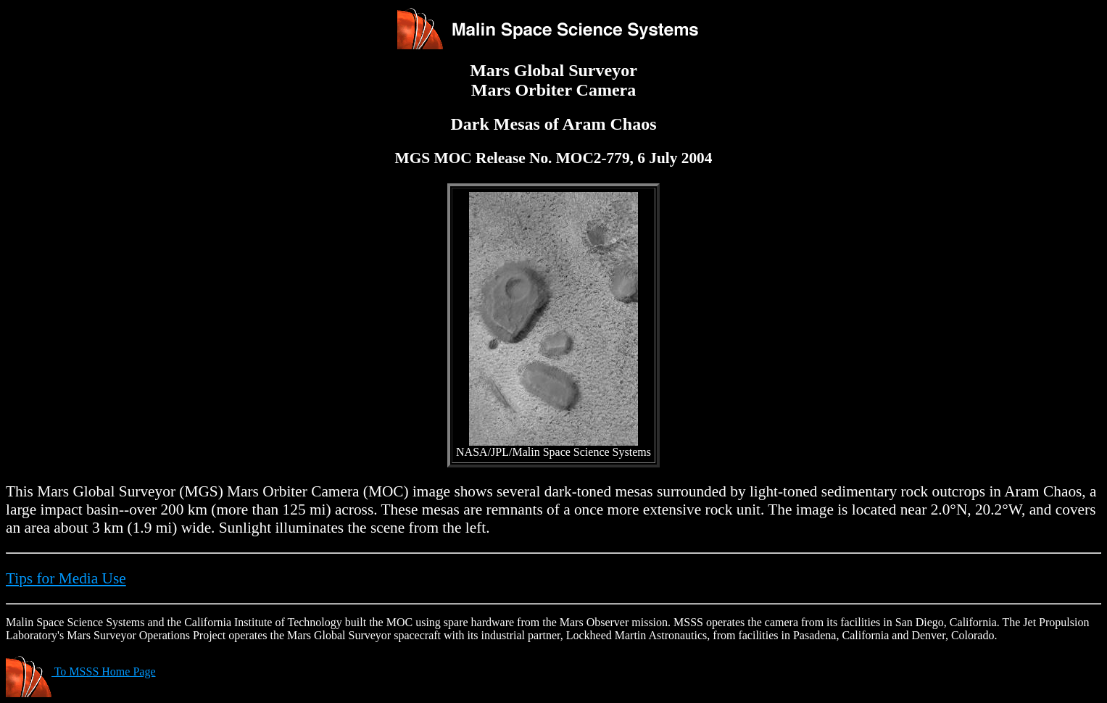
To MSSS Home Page (81, 671)
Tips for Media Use (66, 578)
